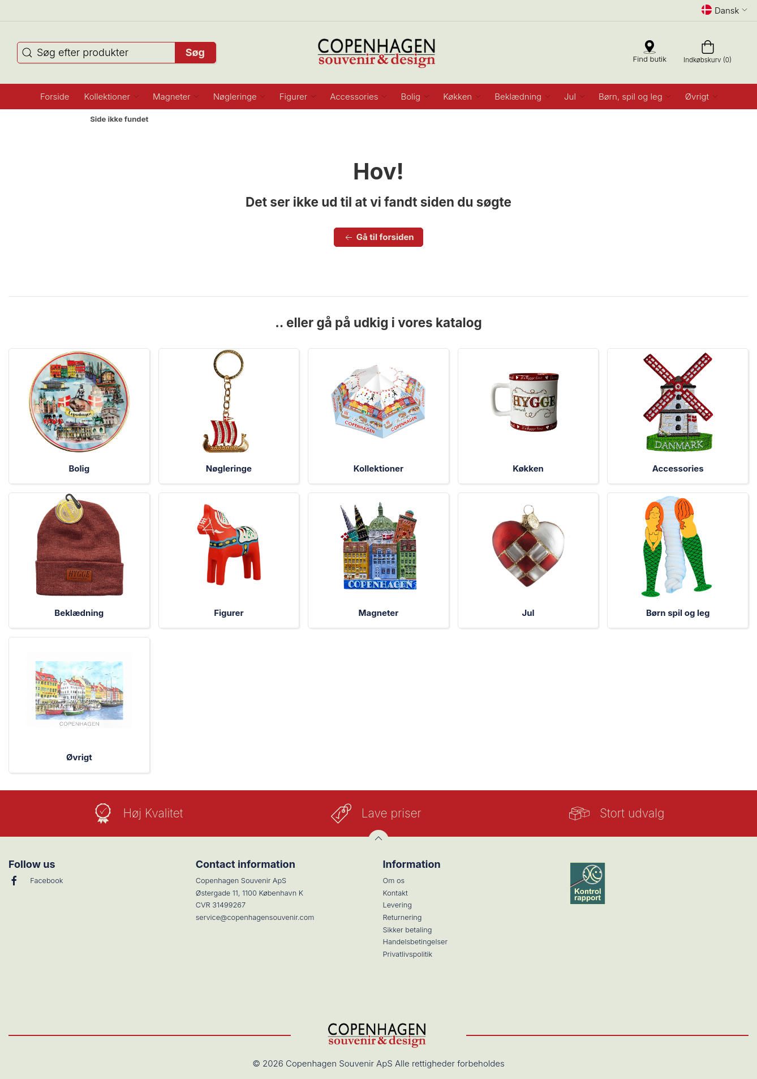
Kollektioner (378, 468)
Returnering (402, 917)
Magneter (379, 612)
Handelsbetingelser (415, 941)
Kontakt (395, 893)
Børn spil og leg (677, 612)
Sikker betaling (407, 930)
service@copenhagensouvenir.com (255, 917)
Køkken (528, 468)
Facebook (35, 881)
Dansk (725, 10)
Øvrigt (79, 757)
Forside (61, 119)
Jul (528, 612)
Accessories (678, 468)
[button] (111, 96)
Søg (195, 52)
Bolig (78, 468)
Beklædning (79, 612)
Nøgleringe (229, 468)
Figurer (228, 612)
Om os (394, 880)
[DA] (378, 53)
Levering (397, 905)
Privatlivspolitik (408, 954)
